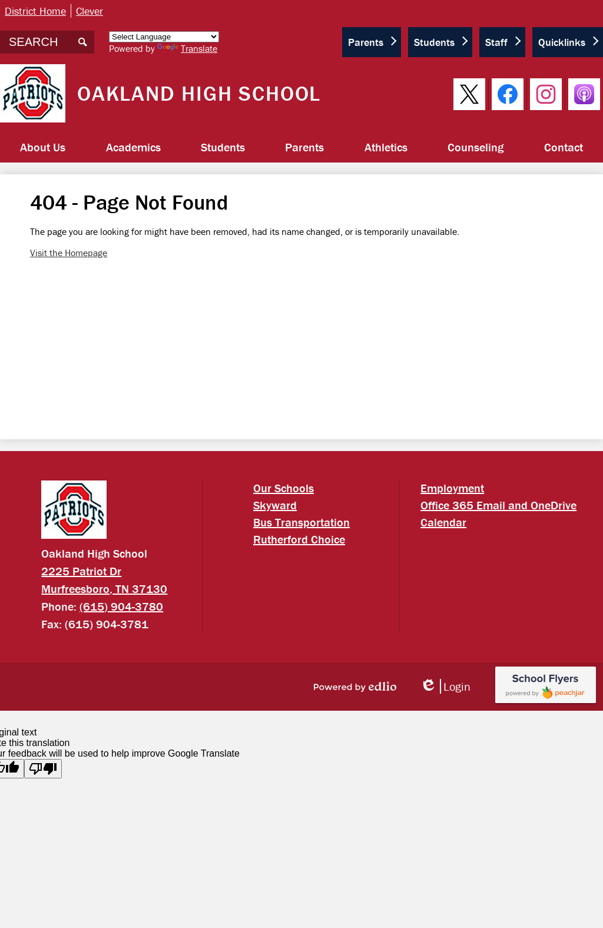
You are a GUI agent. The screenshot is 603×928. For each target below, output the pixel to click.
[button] (42, 147)
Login (445, 686)
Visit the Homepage (68, 252)
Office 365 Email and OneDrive (498, 505)
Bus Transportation (301, 522)
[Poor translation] (43, 768)
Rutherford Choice (299, 539)
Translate (187, 48)
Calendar (443, 522)
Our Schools (283, 487)
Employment (452, 487)
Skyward (275, 505)
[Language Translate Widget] (164, 36)
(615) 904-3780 (121, 606)
